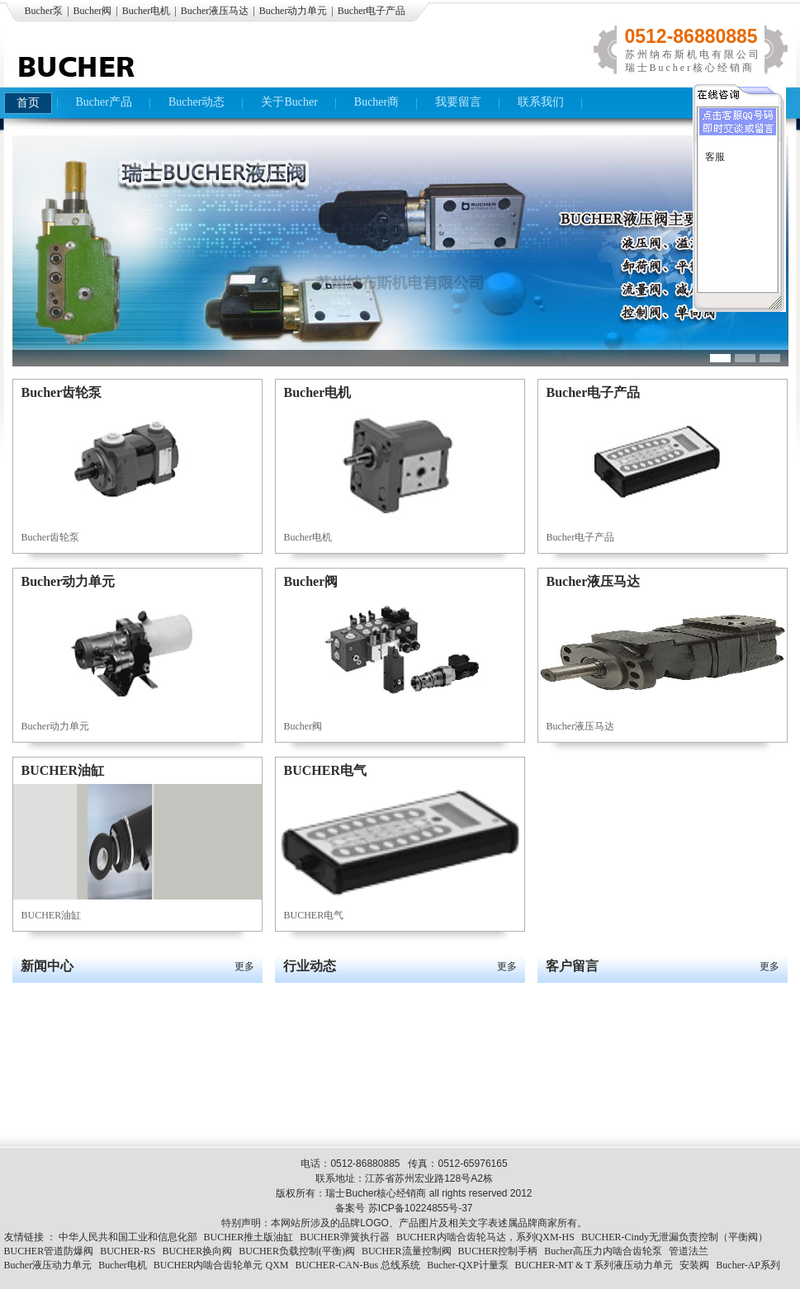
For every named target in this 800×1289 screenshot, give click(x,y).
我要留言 (458, 102)
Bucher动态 (196, 102)
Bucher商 (376, 102)
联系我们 (541, 102)
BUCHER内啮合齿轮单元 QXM (221, 1265)
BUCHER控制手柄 (498, 1251)
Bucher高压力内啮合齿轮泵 (603, 1251)
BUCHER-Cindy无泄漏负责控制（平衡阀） (674, 1237)
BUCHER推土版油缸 (249, 1237)
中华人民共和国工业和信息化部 (128, 1237)
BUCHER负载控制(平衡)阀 (297, 1251)
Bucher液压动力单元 (48, 1265)
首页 (28, 103)
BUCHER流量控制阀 (407, 1251)
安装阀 (694, 1265)
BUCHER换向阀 (198, 1251)
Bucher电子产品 (372, 11)
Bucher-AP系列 (748, 1265)
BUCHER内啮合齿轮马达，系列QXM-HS (485, 1237)
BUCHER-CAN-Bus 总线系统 (358, 1265)
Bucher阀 (92, 11)
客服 (715, 157)
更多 (244, 966)
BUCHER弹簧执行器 (345, 1237)
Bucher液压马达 (215, 11)
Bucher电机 (146, 11)
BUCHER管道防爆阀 (49, 1251)
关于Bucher (289, 102)
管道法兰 (688, 1251)
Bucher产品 (104, 102)
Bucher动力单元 (293, 11)
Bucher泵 (44, 11)
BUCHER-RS (127, 1251)
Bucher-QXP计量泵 (467, 1265)
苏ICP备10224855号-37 (420, 1208)
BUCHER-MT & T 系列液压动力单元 (594, 1265)
